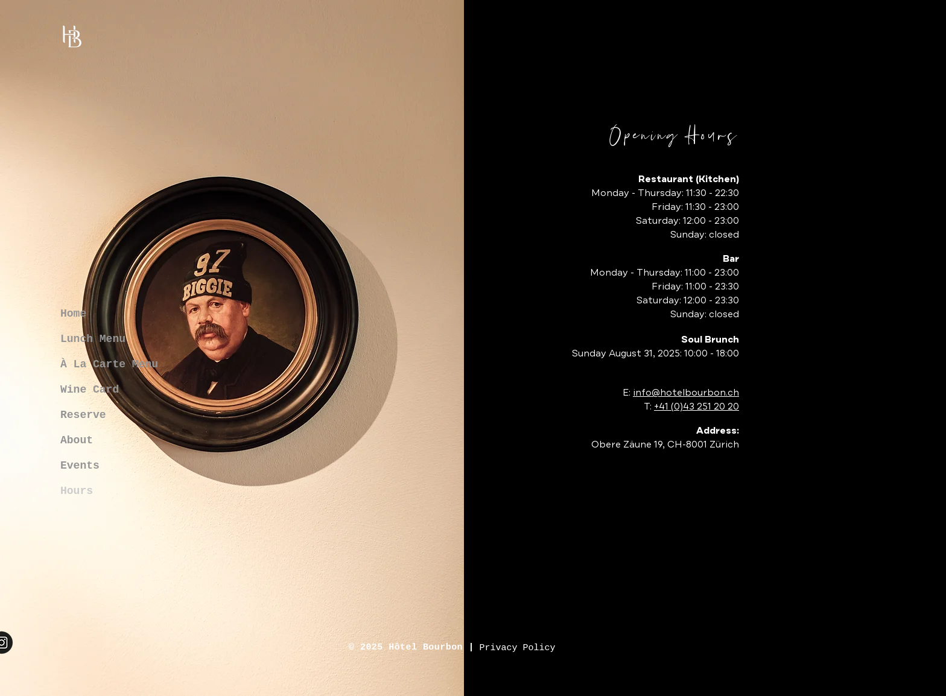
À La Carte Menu (109, 364)
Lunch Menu (92, 339)
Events (80, 466)
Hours (76, 491)
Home (73, 314)
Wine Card (89, 390)
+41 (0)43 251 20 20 (696, 406)
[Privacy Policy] (517, 648)
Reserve (83, 415)
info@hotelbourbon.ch (686, 393)
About (76, 440)
